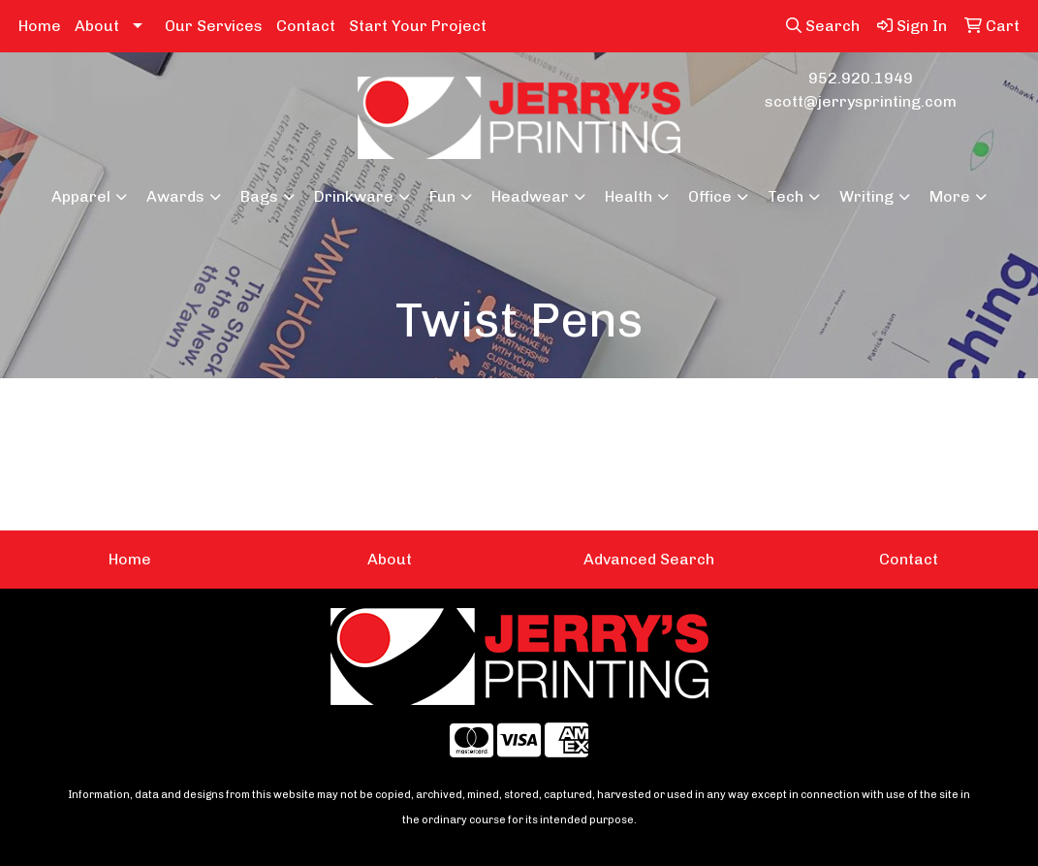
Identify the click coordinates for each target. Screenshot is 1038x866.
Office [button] (710, 196)
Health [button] (628, 196)
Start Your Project (418, 25)
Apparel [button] (80, 196)
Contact (305, 25)
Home (39, 25)
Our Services (214, 25)
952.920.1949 (860, 78)
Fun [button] (442, 196)
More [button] (949, 196)
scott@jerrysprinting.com (861, 101)
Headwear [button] (530, 196)
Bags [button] (259, 196)
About (97, 25)
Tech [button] (785, 196)
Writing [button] (866, 196)
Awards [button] (175, 196)
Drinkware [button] (353, 196)
